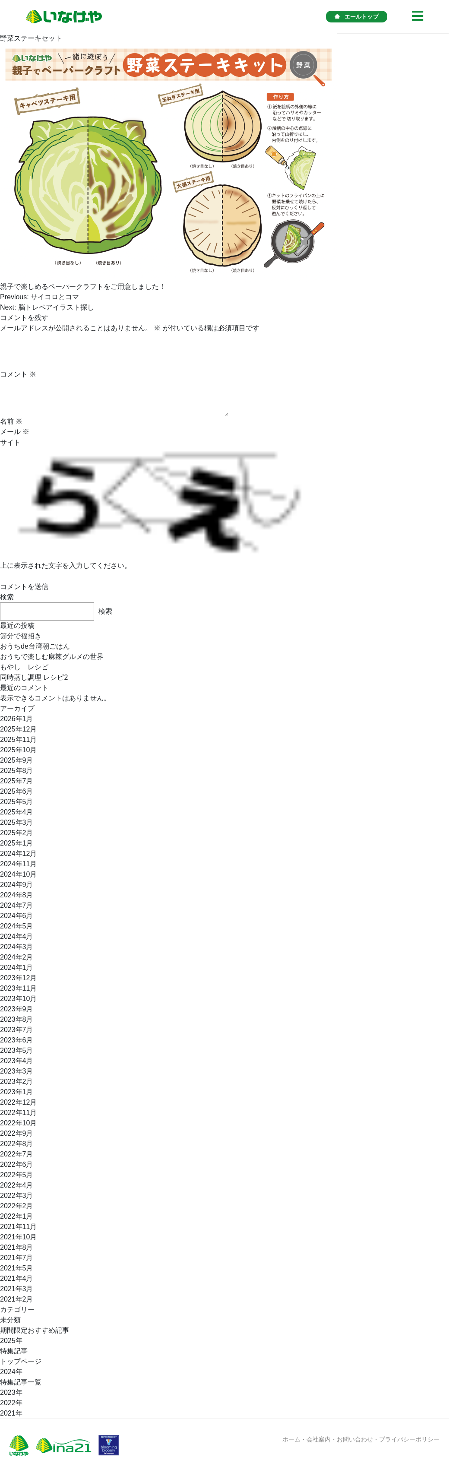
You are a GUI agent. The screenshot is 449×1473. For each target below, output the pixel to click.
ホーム (291, 1439)
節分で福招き (20, 636)
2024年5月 (16, 926)
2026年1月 (16, 718)
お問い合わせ (355, 1439)
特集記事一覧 (20, 1382)
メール (14, 431)
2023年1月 (16, 1092)
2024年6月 (16, 915)
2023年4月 (16, 1060)
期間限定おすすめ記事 (34, 1330)
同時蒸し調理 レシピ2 (34, 677)
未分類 (10, 1320)
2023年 (11, 1392)
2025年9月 (16, 760)
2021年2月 (16, 1299)
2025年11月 (18, 739)
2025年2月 (16, 832)
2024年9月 (16, 884)
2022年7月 (16, 1154)
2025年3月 (16, 822)
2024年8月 (16, 895)
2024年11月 (18, 864)
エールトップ (357, 16)
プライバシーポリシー (409, 1439)
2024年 (11, 1371)
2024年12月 (18, 853)
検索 (7, 597)
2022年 (11, 1402)
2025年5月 (16, 801)
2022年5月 (16, 1174)
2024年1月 (16, 967)
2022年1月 (16, 1216)
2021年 (11, 1413)
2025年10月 (18, 750)
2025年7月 (16, 781)
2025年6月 (16, 791)
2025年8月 (16, 770)
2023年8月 (16, 1019)
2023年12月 (18, 978)
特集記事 (14, 1351)
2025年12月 (18, 729)
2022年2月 (16, 1206)
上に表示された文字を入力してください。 (65, 565)
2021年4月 (16, 1278)
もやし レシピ (24, 667)
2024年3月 (16, 946)
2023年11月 (18, 988)
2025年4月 (16, 812)
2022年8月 (16, 1143)
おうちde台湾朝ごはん (35, 646)
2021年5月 (16, 1268)
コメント (18, 374)
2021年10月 (18, 1237)
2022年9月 (16, 1133)
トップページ (20, 1361)
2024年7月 (16, 905)
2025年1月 (16, 843)
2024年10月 (18, 874)
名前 (11, 421)
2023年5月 (16, 1050)
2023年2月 (16, 1081)
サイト (10, 442)
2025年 (11, 1340)
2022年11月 (18, 1112)
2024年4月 (16, 936)
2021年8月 (16, 1247)
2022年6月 (16, 1164)
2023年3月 (16, 1071)
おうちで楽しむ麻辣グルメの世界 (52, 656)
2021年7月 (16, 1257)
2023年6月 (16, 1040)
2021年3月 (16, 1288)
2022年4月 (16, 1185)
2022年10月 (18, 1123)
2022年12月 (18, 1102)
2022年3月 (16, 1195)
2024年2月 (16, 957)
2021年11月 (18, 1226)
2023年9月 (16, 1009)
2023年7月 (16, 1029)
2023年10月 (18, 998)
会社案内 (319, 1439)
